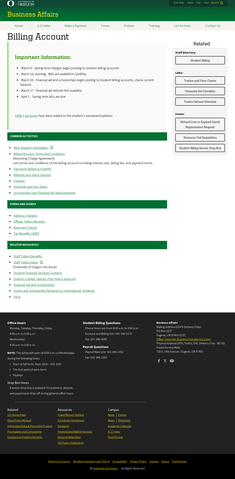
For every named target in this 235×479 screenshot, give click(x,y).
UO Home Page (16, 415)
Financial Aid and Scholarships (34, 285)
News (111, 415)
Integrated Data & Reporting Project (29, 426)
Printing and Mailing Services (75, 432)
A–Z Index (114, 432)
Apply (190, 3)
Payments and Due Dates (30, 187)
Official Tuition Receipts (29, 222)
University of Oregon (105, 468)
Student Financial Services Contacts (38, 273)
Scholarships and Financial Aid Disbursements (45, 193)
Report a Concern (59, 461)
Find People (115, 437)
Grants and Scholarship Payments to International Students (54, 291)
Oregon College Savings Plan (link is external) (45, 279)
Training (154, 26)
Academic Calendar (120, 426)
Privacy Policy (138, 461)
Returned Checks (25, 227)
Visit (198, 3)
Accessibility (120, 461)
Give (206, 3)
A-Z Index (43, 26)
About (165, 461)
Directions (124, 420)
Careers (154, 461)
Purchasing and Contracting (24, 432)
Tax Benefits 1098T (27, 233)
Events (122, 415)
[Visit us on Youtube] (172, 361)
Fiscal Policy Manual (19, 420)
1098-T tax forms (26, 116)
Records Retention (69, 437)
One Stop (179, 3)
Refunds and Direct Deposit (32, 175)
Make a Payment (75, 26)
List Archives (182, 26)
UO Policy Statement (71, 443)
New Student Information (31, 148)
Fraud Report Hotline (71, 415)
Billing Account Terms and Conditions (39, 154)
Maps (111, 420)
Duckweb (63, 426)
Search (214, 3)
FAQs (17, 297)
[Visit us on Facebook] (159, 361)
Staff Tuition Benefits (28, 256)
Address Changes (25, 215)
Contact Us (212, 26)
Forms (105, 26)
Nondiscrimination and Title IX (91, 461)
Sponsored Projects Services (24, 437)
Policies (129, 26)
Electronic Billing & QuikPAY (33, 169)
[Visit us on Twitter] (165, 361)
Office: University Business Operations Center (183, 339)
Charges (19, 181)
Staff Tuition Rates (26, 262)
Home (19, 26)
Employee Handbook (71, 420)
